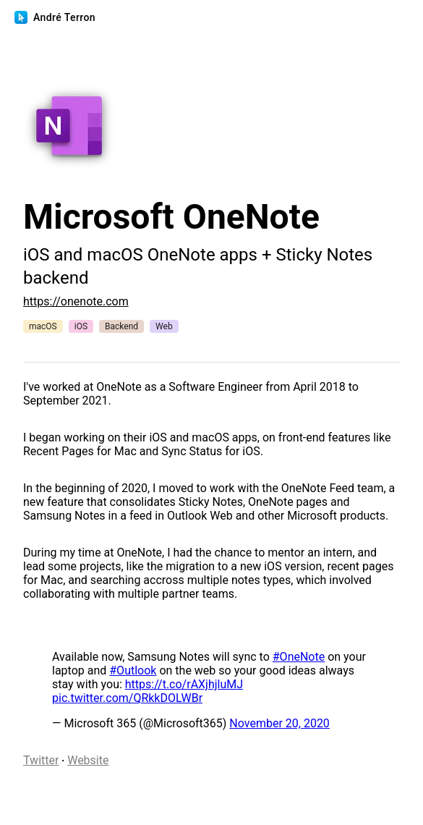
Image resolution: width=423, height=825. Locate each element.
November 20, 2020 (279, 723)
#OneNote (299, 657)
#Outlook (132, 670)
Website (87, 760)
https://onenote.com (76, 301)
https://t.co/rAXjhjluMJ (184, 684)
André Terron (56, 17)
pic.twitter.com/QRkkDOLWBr (127, 698)
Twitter (41, 760)
